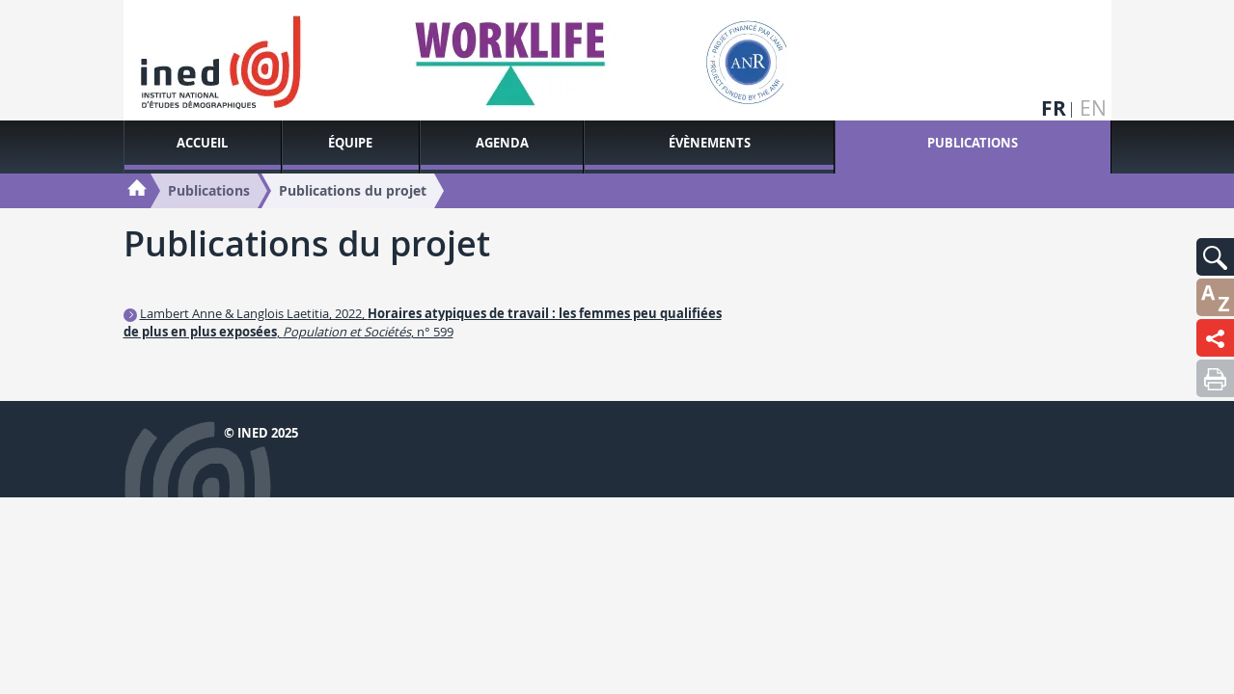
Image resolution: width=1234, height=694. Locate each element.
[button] (1215, 257)
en (1093, 108)
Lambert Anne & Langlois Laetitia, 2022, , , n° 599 (422, 322)
